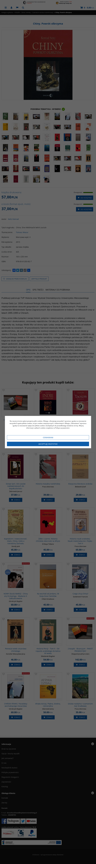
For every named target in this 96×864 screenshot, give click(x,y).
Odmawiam (48, 437)
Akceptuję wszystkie (48, 444)
